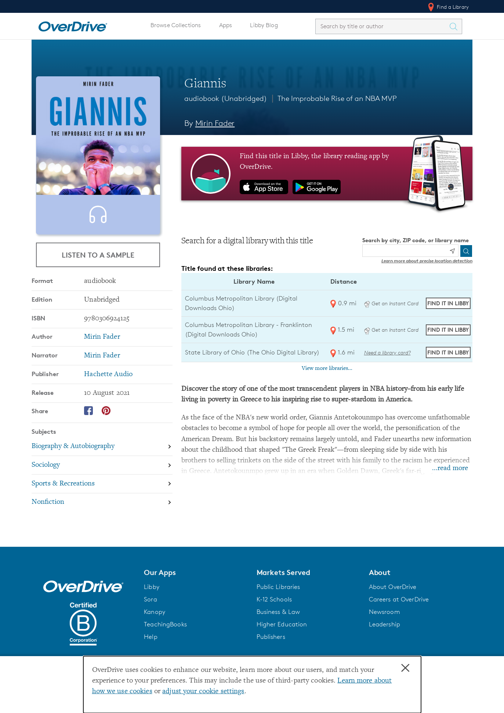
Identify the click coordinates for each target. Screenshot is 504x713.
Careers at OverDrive (399, 606)
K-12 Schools (274, 606)
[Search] (466, 251)
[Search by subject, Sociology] (102, 489)
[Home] (73, 25)
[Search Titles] (455, 26)
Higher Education (282, 631)
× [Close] (405, 668)
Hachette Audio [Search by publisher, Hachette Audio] (108, 397)
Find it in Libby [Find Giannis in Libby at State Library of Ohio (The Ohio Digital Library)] (448, 352)
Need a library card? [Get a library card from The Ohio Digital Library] (387, 352)
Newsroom (384, 619)
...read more (450, 468)
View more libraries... (327, 368)
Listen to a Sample (98, 261)
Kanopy (154, 619)
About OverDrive (393, 594)
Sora (150, 606)
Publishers (271, 644)
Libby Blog (264, 25)
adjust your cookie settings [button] (203, 691)
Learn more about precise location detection (426, 260)
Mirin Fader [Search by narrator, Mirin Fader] (102, 379)
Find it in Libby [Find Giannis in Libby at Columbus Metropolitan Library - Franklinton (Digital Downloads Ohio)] (448, 329)
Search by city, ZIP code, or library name (415, 240)
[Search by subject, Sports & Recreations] (102, 507)
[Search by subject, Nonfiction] (102, 526)
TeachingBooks (165, 631)
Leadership (384, 631)
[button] (195, 579)
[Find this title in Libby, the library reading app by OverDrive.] (326, 173)
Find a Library (448, 7)
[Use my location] (452, 251)
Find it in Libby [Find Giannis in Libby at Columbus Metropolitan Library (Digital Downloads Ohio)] (448, 303)
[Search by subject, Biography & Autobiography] (102, 470)
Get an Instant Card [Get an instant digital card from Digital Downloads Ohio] (391, 303)
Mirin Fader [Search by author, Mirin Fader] (215, 123)
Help (150, 644)
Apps (225, 25)
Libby (151, 594)
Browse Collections (176, 25)
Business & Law (278, 619)
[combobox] (382, 26)
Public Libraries (278, 594)
